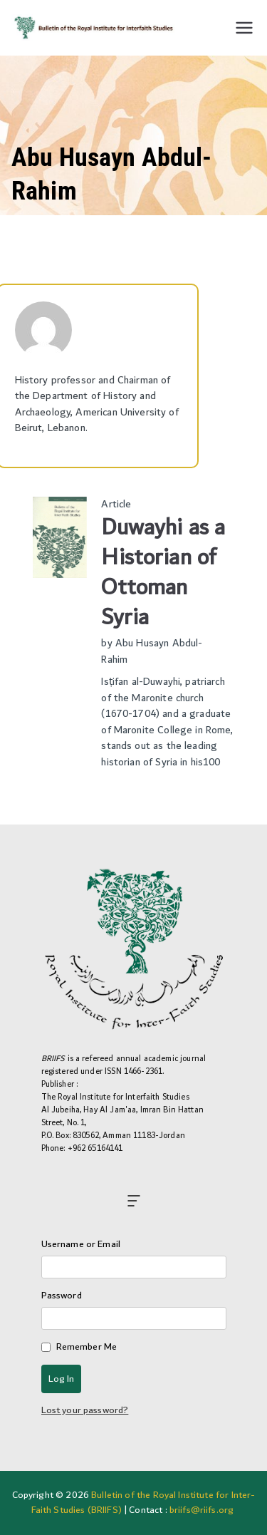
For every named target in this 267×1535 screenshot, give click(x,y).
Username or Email (81, 1244)
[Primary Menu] (244, 28)
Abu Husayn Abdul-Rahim (151, 651)
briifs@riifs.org (201, 1510)
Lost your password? (85, 1410)
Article (116, 504)
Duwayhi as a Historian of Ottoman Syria (163, 572)
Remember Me (86, 1347)
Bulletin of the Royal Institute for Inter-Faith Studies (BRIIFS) (143, 1503)
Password (61, 1295)
